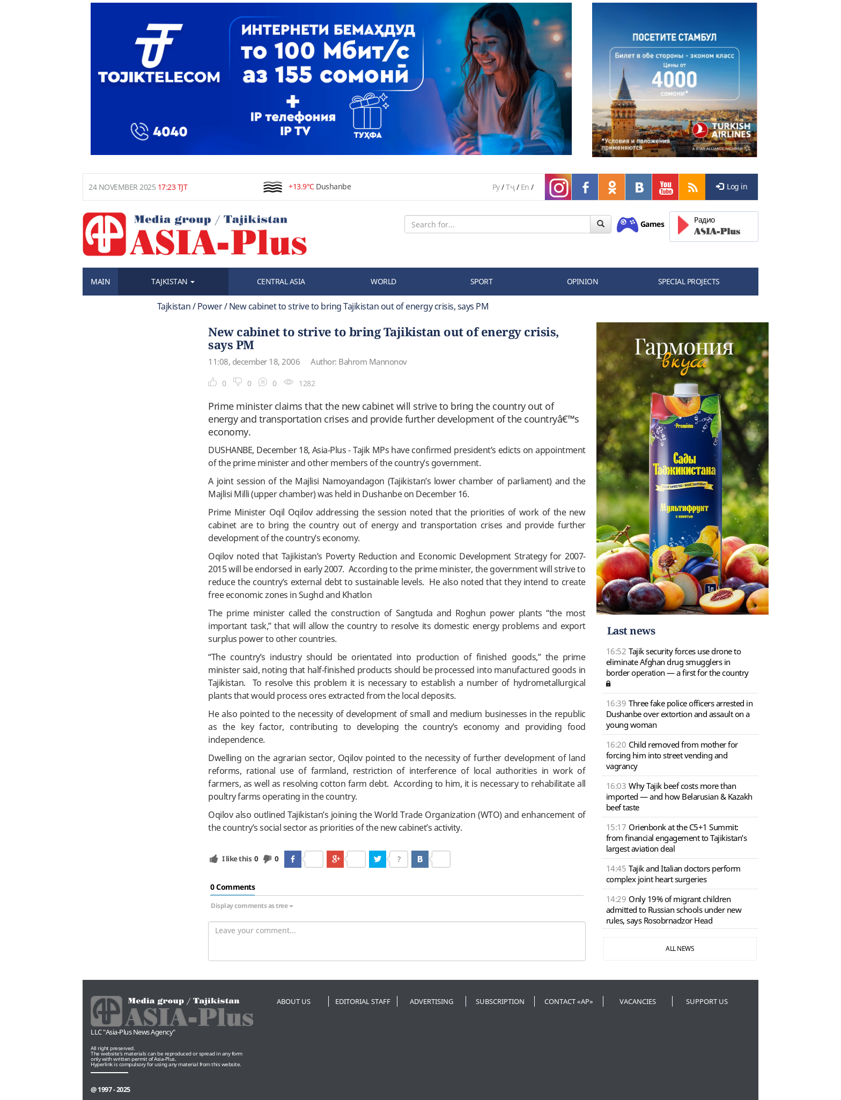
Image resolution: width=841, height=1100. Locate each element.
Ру (496, 187)
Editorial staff (362, 1001)
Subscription (500, 1001)
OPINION (583, 281)
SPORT (481, 281)
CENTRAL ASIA (281, 281)
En (525, 187)
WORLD (383, 281)
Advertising (431, 1001)
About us (294, 1001)
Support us (707, 1001)
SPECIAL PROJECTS (689, 281)
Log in (732, 186)
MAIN (100, 281)
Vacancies (637, 1001)
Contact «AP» (568, 1001)
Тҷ (510, 187)
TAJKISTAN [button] (173, 281)
